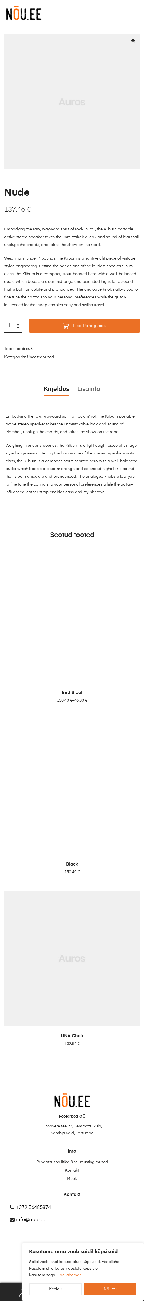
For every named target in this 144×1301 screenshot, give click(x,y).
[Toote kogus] (9, 325)
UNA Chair (72, 1036)
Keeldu (55, 1289)
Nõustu (110, 1289)
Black (72, 864)
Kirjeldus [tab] (56, 389)
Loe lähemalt (69, 1275)
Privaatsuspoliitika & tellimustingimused (72, 1162)
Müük (72, 1179)
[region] (83, 1272)
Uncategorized (40, 357)
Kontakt (72, 1170)
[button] (133, 41)
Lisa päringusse (89, 326)
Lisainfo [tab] (88, 389)
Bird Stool (72, 693)
